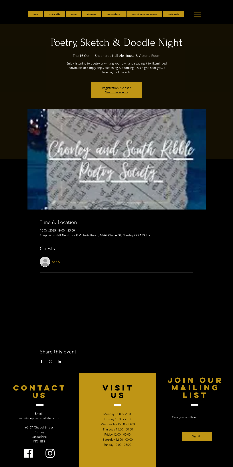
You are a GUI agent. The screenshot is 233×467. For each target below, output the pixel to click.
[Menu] (197, 14)
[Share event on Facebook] (41, 361)
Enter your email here (184, 417)
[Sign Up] (197, 436)
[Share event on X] (50, 361)
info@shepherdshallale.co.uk (39, 418)
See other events (116, 92)
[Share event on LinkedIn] (59, 361)
